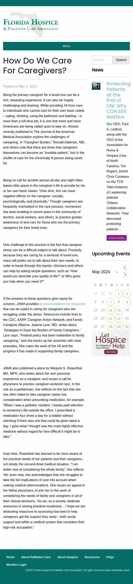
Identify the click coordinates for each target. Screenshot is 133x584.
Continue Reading (116, 238)
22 (119, 318)
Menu (66, 46)
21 (111, 318)
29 (119, 326)
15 (119, 310)
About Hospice (67, 557)
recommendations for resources (62, 304)
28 (111, 326)
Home (10, 557)
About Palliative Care (36, 557)
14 (111, 310)
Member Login (16, 564)
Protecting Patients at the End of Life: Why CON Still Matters (119, 100)
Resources (92, 557)
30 (127, 326)
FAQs (110, 557)
